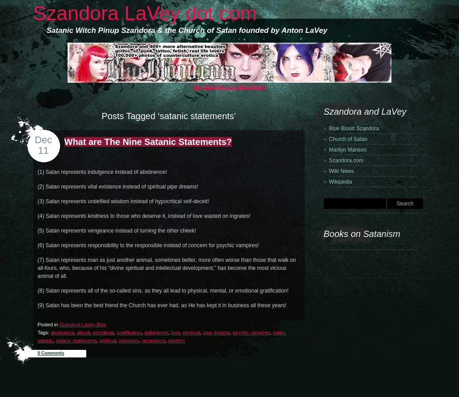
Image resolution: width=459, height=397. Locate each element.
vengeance (153, 340)
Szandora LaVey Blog (82, 324)
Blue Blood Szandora (354, 128)
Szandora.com (346, 160)
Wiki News (341, 171)
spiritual (107, 340)
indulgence (156, 332)
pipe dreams (216, 332)
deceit (83, 332)
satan (279, 332)
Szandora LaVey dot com (145, 13)
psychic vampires (251, 332)
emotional (103, 332)
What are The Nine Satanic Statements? (148, 142)
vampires (129, 340)
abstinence (62, 332)
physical (192, 332)
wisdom (176, 340)
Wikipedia (340, 182)
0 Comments (51, 353)
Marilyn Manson (348, 150)
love (175, 332)
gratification (129, 332)
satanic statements (76, 340)
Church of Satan (348, 139)
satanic (45, 340)
